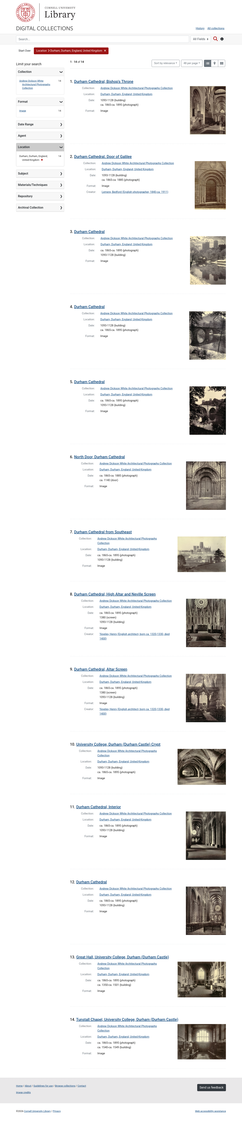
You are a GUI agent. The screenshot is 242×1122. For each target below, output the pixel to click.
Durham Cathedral (89, 231)
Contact (82, 1085)
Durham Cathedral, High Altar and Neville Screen (115, 594)
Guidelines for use (43, 1085)
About (28, 1085)
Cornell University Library (37, 1111)
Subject (23, 173)
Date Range (25, 124)
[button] (71, 50)
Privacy (56, 1111)
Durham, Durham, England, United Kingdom (126, 94)
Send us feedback (211, 1087)
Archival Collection (30, 207)
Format (23, 101)
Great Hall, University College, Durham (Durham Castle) (122, 957)
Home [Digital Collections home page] (19, 1085)
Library (59, 12)
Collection (25, 72)
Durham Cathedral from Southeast (103, 532)
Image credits (23, 1092)
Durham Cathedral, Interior (98, 807)
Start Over (25, 50)
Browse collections (65, 1085)
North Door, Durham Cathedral (99, 457)
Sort (164, 63)
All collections (215, 28)
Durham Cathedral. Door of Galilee (103, 156)
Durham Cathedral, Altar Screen (100, 669)
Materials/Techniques (32, 185)
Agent (22, 135)
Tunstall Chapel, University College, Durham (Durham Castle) (127, 1019)
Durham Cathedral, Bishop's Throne (103, 81)
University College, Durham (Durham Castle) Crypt (118, 744)
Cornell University (25, 12)
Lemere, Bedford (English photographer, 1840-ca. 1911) (135, 192)
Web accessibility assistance (210, 1111)
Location (24, 147)
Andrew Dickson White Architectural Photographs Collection (34, 84)
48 (191, 63)
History (200, 28)
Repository (25, 196)
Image (22, 110)
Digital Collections (44, 28)
